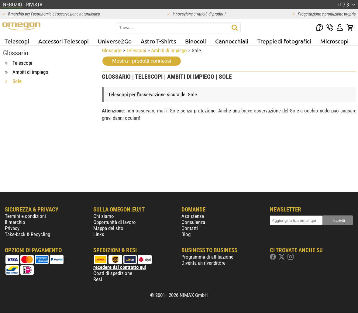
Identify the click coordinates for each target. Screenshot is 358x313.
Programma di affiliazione (207, 257)
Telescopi (17, 41)
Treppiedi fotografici (284, 41)
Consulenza (193, 222)
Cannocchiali (231, 41)
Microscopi (334, 41)
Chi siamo (103, 216)
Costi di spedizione (112, 273)
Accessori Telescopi (63, 41)
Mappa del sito (108, 228)
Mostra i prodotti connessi (141, 61)
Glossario (112, 50)
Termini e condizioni (25, 216)
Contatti (189, 228)
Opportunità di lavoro (114, 222)
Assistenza (192, 216)
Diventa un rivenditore (203, 263)
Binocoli (195, 41)
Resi (97, 279)
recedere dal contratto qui (119, 267)
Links (98, 234)
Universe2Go (115, 41)
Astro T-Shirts (158, 41)
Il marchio (15, 222)
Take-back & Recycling (27, 234)
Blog (186, 234)
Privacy (12, 228)
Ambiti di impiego (169, 50)
